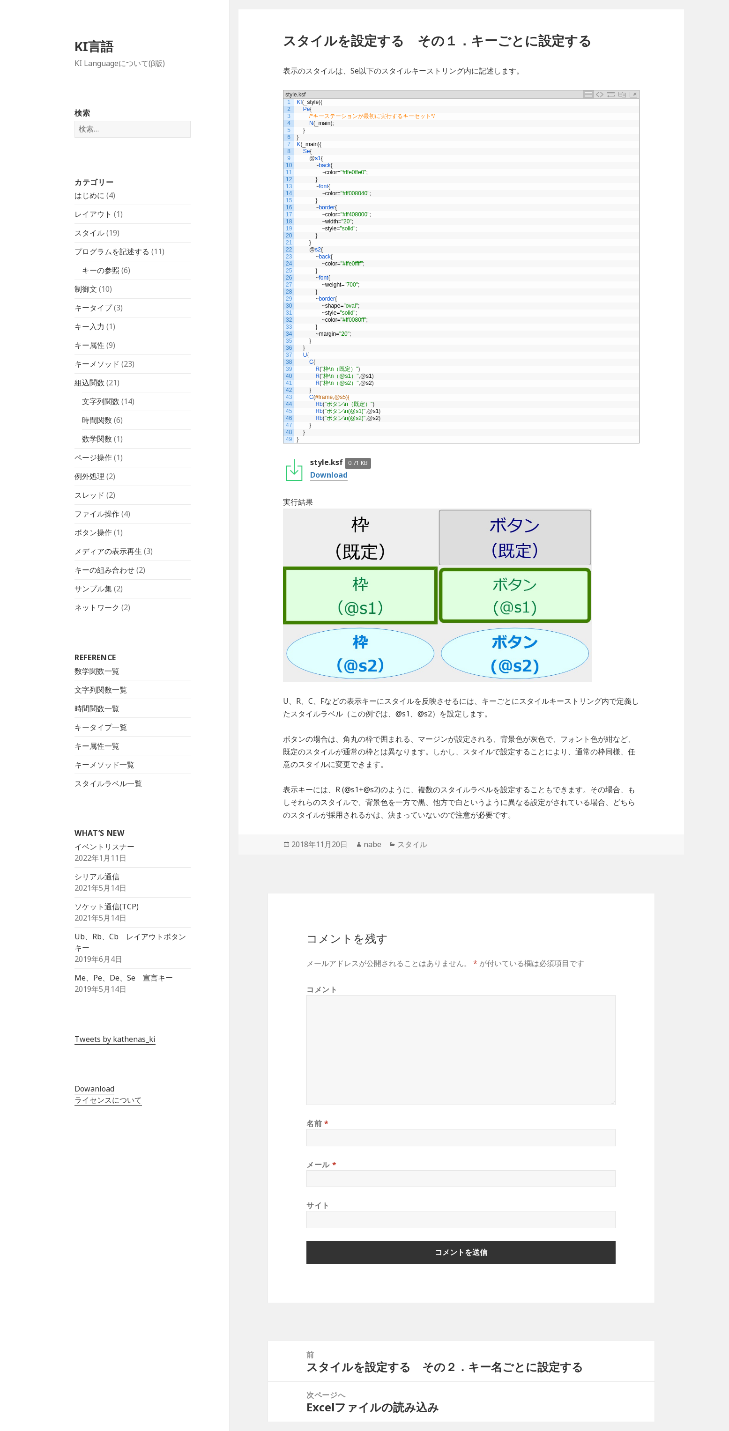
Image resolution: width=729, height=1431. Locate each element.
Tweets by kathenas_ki (115, 1038)
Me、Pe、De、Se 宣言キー (123, 978)
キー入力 (89, 326)
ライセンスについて (108, 1100)
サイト (318, 1205)
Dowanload (94, 1089)
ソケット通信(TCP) (106, 906)
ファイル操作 (96, 514)
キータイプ (93, 307)
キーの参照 (100, 270)
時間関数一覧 (96, 708)
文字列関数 (100, 401)
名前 (317, 1123)
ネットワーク (96, 607)
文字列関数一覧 (100, 689)
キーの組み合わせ (104, 570)
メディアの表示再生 (108, 551)
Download (329, 475)
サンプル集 (93, 588)
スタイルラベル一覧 (108, 783)
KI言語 (93, 46)
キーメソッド (96, 364)
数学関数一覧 (96, 670)
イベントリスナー (104, 846)
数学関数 (97, 439)
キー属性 (89, 345)
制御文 (85, 289)
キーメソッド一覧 (104, 764)
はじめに (89, 195)
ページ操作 (93, 457)
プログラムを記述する (111, 251)
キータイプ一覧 (100, 727)
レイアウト (93, 214)
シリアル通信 (96, 876)
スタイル (89, 233)
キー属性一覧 (96, 745)
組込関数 (89, 382)
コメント (322, 989)
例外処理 (89, 476)
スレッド (89, 495)
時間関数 (97, 420)
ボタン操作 (93, 532)
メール (321, 1164)
